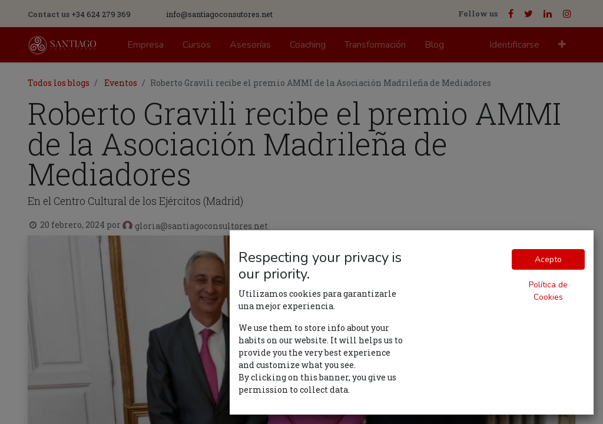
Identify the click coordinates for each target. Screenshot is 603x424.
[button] (562, 45)
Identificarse (514, 44)
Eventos (120, 82)
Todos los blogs (59, 82)
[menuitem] (145, 45)
